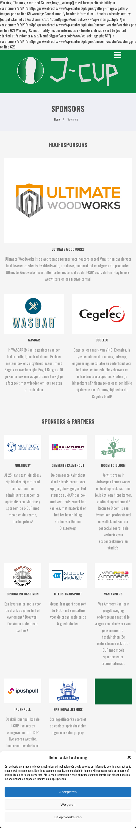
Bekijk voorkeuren (68, 817)
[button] (129, 757)
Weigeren (68, 804)
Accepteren (68, 792)
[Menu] (117, 55)
